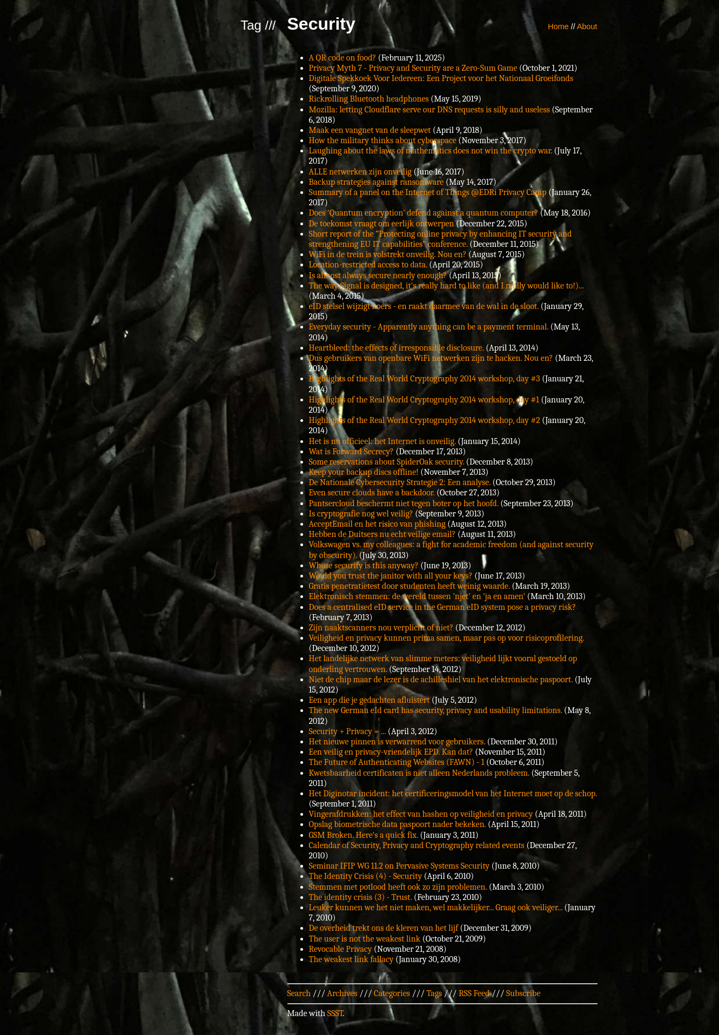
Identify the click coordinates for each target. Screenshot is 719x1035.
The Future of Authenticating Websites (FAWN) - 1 (397, 762)
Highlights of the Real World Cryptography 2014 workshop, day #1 (424, 400)
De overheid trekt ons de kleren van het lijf (384, 928)
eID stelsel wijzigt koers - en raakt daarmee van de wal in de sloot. (424, 306)
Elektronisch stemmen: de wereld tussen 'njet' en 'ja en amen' (417, 596)
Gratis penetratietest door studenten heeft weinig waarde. (409, 586)
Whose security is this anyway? (364, 565)
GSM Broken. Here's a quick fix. (363, 835)
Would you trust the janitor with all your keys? (391, 576)
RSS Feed (474, 993)
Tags (434, 993)
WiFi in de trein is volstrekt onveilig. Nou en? (388, 254)
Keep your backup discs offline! (364, 472)
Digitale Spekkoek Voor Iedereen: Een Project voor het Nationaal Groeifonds (441, 78)
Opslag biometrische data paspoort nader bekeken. (397, 824)
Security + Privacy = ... (347, 731)
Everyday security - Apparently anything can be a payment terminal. (429, 327)
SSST (335, 1013)
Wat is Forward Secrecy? (351, 451)
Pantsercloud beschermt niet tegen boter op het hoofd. (404, 503)
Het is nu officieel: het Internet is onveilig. (382, 441)
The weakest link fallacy (351, 959)
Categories (392, 993)
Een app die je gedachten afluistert (369, 700)
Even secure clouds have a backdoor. (372, 493)
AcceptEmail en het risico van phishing (377, 524)
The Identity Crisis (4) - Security (365, 876)
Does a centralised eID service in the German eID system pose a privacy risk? (442, 607)
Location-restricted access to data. (368, 265)
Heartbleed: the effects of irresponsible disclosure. (396, 348)
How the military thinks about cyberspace (382, 140)
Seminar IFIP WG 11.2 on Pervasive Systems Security (399, 866)
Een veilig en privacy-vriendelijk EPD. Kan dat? (391, 752)
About (587, 26)
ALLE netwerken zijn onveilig (360, 172)
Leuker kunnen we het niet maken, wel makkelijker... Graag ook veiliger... (436, 907)
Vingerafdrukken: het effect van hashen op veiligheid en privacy (421, 814)
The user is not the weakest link (365, 939)
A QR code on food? (343, 58)
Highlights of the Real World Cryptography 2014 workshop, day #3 (424, 379)
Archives (342, 993)
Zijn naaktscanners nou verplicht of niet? (381, 628)
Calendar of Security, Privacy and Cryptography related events (417, 845)
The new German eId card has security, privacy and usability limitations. (435, 710)
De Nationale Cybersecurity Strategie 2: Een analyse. (400, 482)
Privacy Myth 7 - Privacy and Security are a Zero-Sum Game (413, 68)
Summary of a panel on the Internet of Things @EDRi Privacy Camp (428, 192)
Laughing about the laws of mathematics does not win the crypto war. (430, 151)
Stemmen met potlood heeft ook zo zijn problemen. (398, 887)
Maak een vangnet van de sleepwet (370, 130)
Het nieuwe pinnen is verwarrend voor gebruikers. (397, 742)
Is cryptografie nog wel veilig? (361, 514)
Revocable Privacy (340, 949)
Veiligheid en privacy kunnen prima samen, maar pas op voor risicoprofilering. (446, 638)
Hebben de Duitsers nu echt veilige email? (382, 534)
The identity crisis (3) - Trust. (360, 897)
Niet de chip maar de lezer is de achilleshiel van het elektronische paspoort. (441, 679)
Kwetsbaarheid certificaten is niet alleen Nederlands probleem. (419, 773)
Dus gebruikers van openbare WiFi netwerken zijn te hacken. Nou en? (431, 358)
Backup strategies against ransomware (376, 182)
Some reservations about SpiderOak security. (387, 462)
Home (558, 26)
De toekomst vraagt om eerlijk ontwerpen (381, 223)
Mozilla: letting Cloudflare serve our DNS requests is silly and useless (429, 110)
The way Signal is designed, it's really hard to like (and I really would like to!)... (446, 286)
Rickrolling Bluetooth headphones (369, 99)
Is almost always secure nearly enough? (378, 275)
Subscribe (523, 993)
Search (299, 993)
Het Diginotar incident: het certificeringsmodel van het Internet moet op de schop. (453, 793)
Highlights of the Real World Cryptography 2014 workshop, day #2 (424, 420)
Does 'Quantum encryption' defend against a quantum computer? (424, 213)
